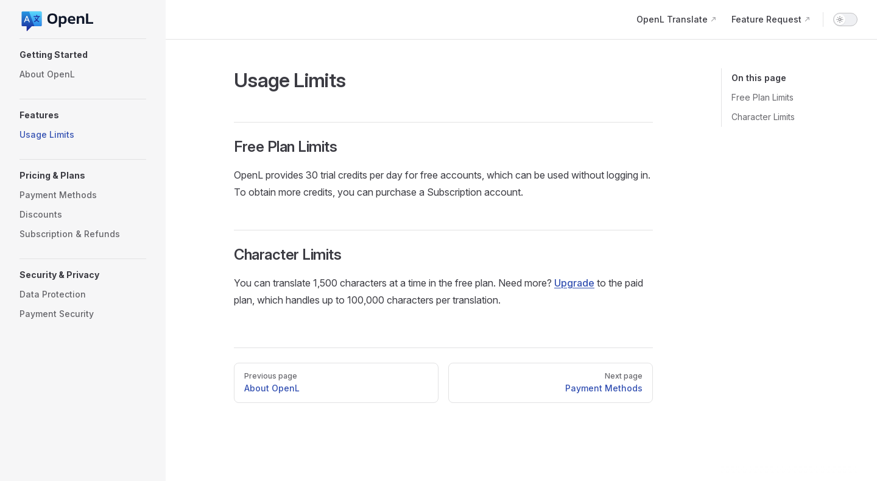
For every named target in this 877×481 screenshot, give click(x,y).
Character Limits (763, 117)
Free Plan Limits (762, 97)
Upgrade (574, 283)
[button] (82, 55)
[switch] (845, 19)
